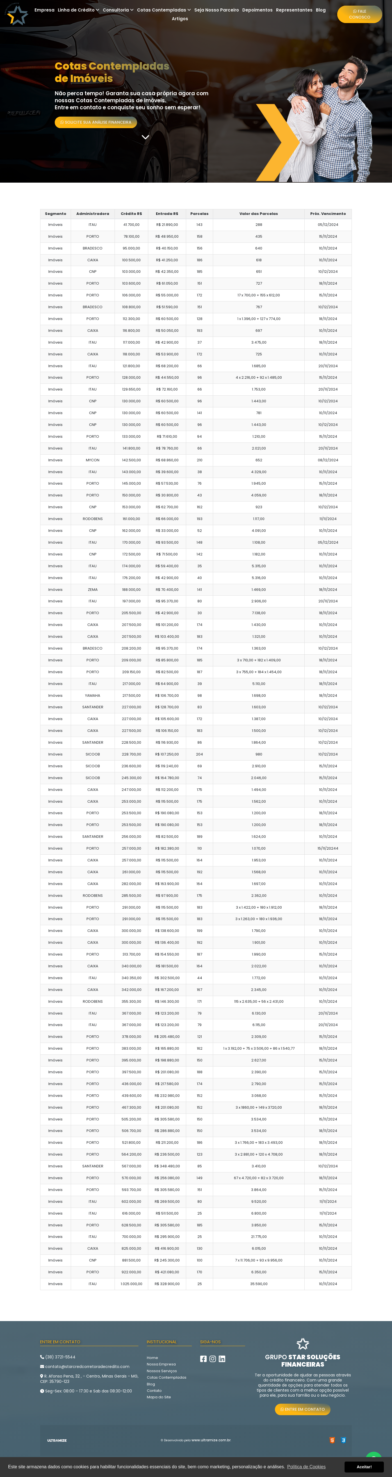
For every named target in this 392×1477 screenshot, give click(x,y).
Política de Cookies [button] (306, 1466)
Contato (154, 1390)
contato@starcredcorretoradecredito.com (84, 1366)
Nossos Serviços (162, 1371)
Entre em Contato (303, 1409)
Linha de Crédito (78, 10)
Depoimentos (257, 10)
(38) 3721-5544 (58, 1357)
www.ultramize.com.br (211, 1440)
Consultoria (118, 10)
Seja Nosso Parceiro (216, 10)
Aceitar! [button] (364, 1467)
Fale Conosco (359, 14)
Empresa (44, 10)
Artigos (180, 19)
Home (152, 1357)
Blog (321, 10)
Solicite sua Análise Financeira (95, 122)
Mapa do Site (159, 1397)
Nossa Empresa (161, 1364)
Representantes (294, 10)
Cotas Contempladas (164, 10)
